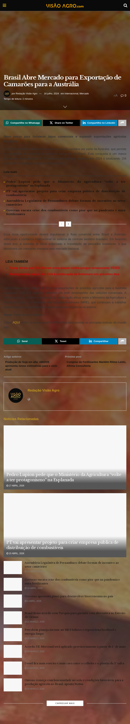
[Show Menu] (4, 5)
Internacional (71, 93)
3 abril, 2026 (33, 604)
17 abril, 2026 (15, 488)
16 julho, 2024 (51, 93)
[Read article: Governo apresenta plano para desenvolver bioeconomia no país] (13, 604)
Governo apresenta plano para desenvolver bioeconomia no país (69, 599)
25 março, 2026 (34, 654)
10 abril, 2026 (33, 591)
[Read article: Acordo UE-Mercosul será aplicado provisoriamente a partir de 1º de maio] (13, 654)
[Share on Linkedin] (99, 123)
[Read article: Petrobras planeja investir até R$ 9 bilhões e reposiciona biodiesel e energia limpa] (13, 637)
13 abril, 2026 (33, 574)
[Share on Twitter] (61, 123)
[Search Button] (125, 5)
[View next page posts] (68, 224)
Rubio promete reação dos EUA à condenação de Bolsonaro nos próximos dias (64, 275)
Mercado (84, 93)
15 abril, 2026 (15, 556)
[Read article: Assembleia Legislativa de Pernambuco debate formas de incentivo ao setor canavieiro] (13, 570)
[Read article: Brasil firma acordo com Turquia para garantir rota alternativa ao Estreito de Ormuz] (13, 620)
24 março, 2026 (34, 671)
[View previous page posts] (61, 224)
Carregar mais (65, 706)
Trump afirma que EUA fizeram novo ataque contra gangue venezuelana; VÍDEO (64, 268)
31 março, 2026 (34, 624)
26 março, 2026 (34, 641)
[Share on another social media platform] (122, 123)
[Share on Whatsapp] (23, 123)
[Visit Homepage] (65, 5)
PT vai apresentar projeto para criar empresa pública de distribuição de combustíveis (62, 548)
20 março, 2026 (34, 691)
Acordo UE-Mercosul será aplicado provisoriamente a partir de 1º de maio (75, 649)
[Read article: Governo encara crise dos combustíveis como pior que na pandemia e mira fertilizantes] (13, 587)
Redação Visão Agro (26, 93)
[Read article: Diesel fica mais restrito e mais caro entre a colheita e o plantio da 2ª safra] (13, 671)
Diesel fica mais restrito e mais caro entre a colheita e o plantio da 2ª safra (74, 666)
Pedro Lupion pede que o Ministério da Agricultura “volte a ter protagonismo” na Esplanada (63, 480)
